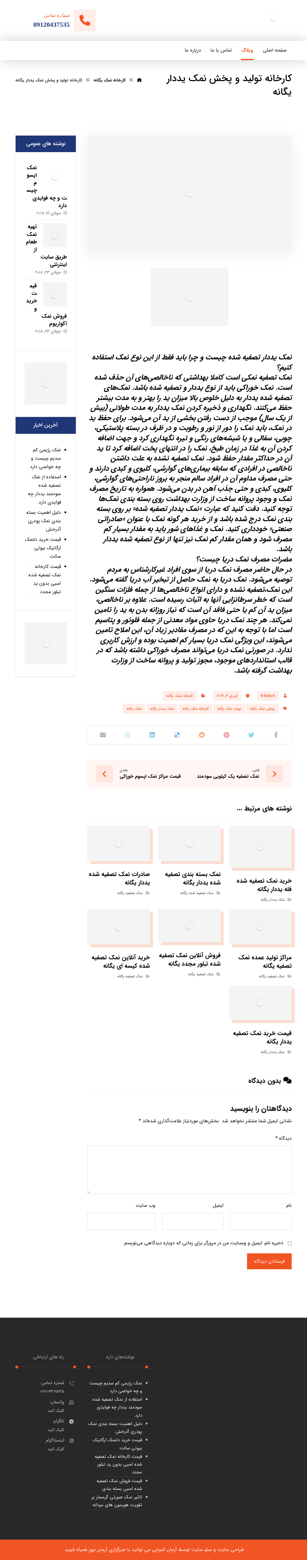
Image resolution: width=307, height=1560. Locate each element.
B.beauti (268, 696)
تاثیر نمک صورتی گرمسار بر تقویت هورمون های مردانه (116, 1501)
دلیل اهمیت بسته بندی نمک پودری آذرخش (43, 521)
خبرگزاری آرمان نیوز (107, 1549)
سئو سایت (201, 1549)
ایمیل (218, 1205)
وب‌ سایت (145, 1205)
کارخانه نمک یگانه (179, 696)
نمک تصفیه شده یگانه (196, 893)
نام (289, 1205)
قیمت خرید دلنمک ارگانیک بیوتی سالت (43, 548)
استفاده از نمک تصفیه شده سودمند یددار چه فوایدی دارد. (44, 489)
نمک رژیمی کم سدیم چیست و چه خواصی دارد (45, 458)
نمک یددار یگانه (162, 709)
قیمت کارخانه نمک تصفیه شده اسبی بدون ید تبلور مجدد (44, 579)
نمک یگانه (134, 709)
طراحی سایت (230, 1549)
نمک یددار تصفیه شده (260, 357)
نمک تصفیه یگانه (130, 893)
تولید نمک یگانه (229, 709)
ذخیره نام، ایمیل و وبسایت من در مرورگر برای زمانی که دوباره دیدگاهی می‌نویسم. (203, 1243)
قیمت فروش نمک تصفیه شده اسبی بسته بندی (119, 1484)
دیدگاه (284, 1138)
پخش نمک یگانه (262, 709)
